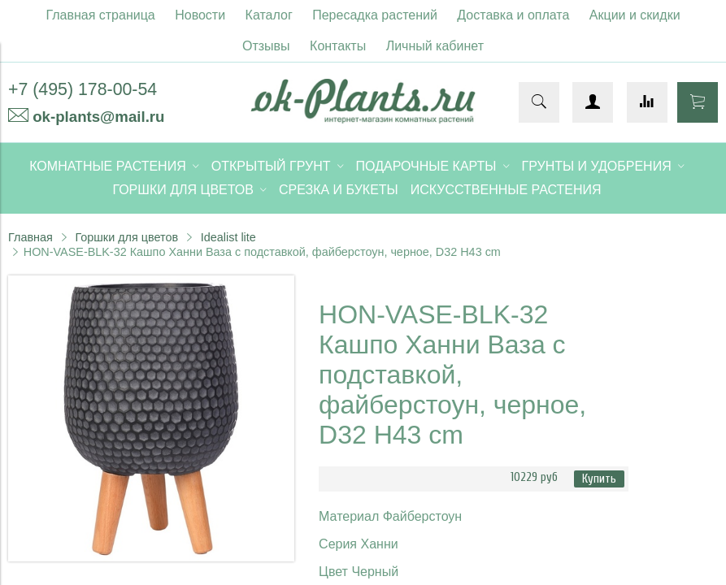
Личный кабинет (435, 46)
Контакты (338, 46)
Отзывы (266, 46)
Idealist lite (228, 237)
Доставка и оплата (513, 15)
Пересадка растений (374, 15)
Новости (200, 15)
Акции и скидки (634, 15)
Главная (30, 237)
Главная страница (100, 15)
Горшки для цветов (126, 237)
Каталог (269, 15)
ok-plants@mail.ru (98, 116)
